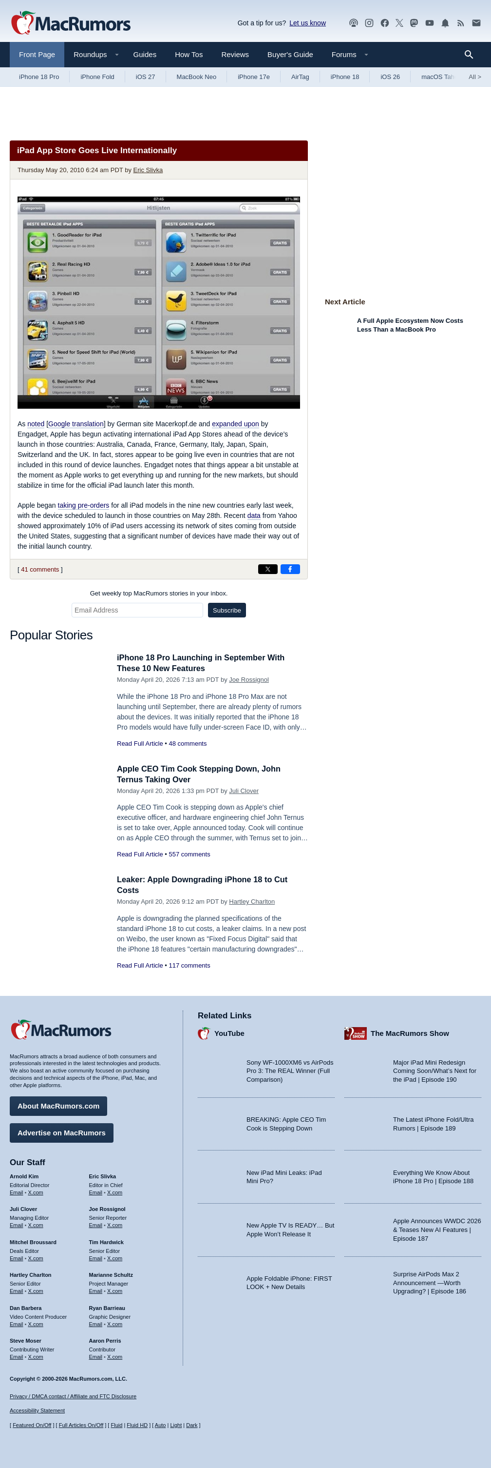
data (254, 515)
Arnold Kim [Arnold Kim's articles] (24, 1175)
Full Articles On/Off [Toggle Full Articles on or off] (81, 1425)
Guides (145, 54)
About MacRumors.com (58, 1105)
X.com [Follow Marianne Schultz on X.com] (114, 1290)
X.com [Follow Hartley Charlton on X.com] (35, 1290)
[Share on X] (268, 569)
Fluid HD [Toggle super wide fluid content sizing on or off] (137, 1425)
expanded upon (235, 424)
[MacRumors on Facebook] (385, 23)
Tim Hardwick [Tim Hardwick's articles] (106, 1241)
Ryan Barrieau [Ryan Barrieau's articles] (107, 1307)
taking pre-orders (84, 505)
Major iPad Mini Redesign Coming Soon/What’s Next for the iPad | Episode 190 (434, 1070)
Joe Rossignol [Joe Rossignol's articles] (107, 1208)
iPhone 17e (254, 76)
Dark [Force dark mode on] (191, 1425)
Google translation (76, 424)
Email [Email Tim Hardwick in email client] (96, 1257)
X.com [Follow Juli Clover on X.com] (35, 1224)
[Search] (472, 54)
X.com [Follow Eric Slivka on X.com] (114, 1191)
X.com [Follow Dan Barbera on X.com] (35, 1323)
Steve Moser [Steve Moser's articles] (25, 1340)
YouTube (229, 1033)
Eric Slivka (148, 170)
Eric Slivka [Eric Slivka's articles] (102, 1175)
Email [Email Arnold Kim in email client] (16, 1191)
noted (35, 424)
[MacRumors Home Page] (71, 23)
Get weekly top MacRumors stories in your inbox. (159, 593)
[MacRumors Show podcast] (354, 23)
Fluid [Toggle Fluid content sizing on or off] (116, 1425)
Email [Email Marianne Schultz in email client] (96, 1290)
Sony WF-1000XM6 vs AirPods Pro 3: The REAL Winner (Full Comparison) (289, 1070)
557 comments (189, 854)
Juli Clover (244, 790)
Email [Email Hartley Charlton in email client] (16, 1290)
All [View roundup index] (475, 76)
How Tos (189, 54)
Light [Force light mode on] (176, 1425)
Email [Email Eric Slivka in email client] (96, 1191)
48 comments (188, 743)
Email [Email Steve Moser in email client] (16, 1356)
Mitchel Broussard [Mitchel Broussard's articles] (33, 1241)
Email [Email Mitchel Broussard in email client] (16, 1257)
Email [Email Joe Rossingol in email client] (96, 1224)
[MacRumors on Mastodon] (414, 23)
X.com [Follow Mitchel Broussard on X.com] (35, 1257)
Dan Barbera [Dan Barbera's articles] (25, 1307)
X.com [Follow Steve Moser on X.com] (35, 1356)
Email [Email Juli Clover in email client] (16, 1224)
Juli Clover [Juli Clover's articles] (23, 1208)
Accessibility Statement (37, 1411)
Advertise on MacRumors (62, 1132)
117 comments (189, 965)
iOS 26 (390, 76)
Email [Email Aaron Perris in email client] (96, 1356)
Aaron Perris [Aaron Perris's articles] (105, 1340)
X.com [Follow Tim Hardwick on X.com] (114, 1257)
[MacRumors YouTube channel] (429, 23)
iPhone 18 (345, 76)
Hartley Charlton (252, 901)
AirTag (300, 76)
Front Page (37, 54)
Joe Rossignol (249, 679)
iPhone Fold (97, 76)
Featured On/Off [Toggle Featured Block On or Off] (32, 1425)
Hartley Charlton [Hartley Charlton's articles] (31, 1274)
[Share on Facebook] (290, 569)
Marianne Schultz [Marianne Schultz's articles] (111, 1274)
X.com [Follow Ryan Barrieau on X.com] (114, 1323)
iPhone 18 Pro (39, 76)
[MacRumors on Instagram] (369, 23)
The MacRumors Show (410, 1033)
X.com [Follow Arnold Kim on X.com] (35, 1191)
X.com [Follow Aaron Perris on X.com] (114, 1356)
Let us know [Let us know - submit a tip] (307, 23)
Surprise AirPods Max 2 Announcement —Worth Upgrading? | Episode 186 (429, 1282)
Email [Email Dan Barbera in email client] (16, 1323)
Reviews (235, 54)
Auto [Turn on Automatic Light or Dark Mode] (160, 1425)
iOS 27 (145, 76)
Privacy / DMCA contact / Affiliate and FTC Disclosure (73, 1396)
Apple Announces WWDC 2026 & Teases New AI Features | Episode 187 (437, 1229)
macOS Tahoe (441, 76)
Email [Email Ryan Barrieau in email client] (96, 1323)
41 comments (40, 569)
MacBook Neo (197, 76)
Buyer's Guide (290, 54)
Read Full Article (140, 743)
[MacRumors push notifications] (445, 23)
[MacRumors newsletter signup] (476, 23)
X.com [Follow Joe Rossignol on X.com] (114, 1224)
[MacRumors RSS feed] (461, 23)
